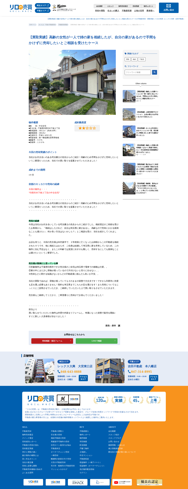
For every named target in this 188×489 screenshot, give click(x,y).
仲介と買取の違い (29, 452)
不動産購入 (84, 431)
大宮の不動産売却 (58, 462)
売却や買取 (100, 11)
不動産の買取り (57, 431)
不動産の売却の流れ (30, 445)
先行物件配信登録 (87, 469)
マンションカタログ (59, 469)
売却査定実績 (27, 448)
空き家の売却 (56, 435)
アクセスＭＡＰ (83, 378)
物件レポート (148, 6)
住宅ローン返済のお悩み (61, 445)
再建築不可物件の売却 (60, 442)
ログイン (83, 473)
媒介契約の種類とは (30, 455)
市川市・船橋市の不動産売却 (63, 466)
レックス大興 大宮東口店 (74, 366)
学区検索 (83, 442)
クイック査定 (27, 438)
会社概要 (99, 6)
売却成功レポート (29, 442)
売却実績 (136, 6)
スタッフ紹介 (113, 435)
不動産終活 (55, 448)
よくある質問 (27, 473)
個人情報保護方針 (115, 448)
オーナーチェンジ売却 (60, 452)
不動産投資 (127, 11)
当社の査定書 (27, 462)
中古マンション (86, 455)
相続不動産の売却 (58, 438)
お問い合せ (169, 10)
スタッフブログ (114, 438)
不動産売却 (26, 431)
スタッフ (110, 6)
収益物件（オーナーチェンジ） (92, 466)
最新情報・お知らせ (116, 445)
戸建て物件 (84, 448)
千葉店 (141, 59)
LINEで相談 (97, 341)
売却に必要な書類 (29, 466)
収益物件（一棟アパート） (91, 462)
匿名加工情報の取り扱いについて (122, 452)
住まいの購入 (113, 11)
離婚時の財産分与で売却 (61, 459)
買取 (127, 59)
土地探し (83, 452)
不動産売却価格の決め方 (32, 469)
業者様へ (150, 11)
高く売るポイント (29, 459)
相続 (134, 59)
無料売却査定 (123, 6)
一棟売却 (54, 455)
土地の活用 (139, 11)
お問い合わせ (113, 442)
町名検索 (83, 445)
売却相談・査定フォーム (52, 341)
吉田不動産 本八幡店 (142, 366)
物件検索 (83, 438)
